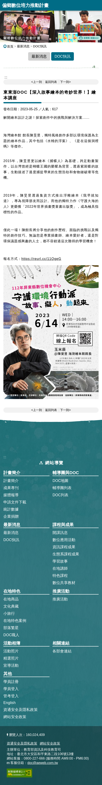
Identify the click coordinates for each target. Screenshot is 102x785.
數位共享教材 (63, 583)
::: (4, 457)
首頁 (8, 46)
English (9, 703)
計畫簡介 (11, 481)
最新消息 (23, 46)
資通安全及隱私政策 (20, 710)
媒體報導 (11, 495)
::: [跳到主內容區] (5, 77)
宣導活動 (11, 665)
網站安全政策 (14, 717)
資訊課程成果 (63, 547)
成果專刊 (11, 488)
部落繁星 (11, 628)
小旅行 (9, 613)
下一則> (65, 82)
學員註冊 (11, 681)
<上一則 (36, 82)
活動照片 (11, 651)
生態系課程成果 (65, 554)
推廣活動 (60, 599)
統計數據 (11, 509)
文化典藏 (11, 606)
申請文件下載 (14, 502)
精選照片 (11, 658)
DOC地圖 (60, 481)
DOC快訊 (40, 46)
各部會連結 (62, 651)
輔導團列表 (62, 488)
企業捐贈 (11, 516)
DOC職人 (11, 635)
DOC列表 (60, 495)
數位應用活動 (63, 540)
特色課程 (60, 575)
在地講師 (60, 568)
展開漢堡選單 (96, 5)
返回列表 (51, 82)
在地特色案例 (14, 621)
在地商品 (11, 599)
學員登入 (11, 688)
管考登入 (11, 695)
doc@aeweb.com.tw (42, 763)
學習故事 (60, 561)
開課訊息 (60, 533)
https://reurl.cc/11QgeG (41, 259)
